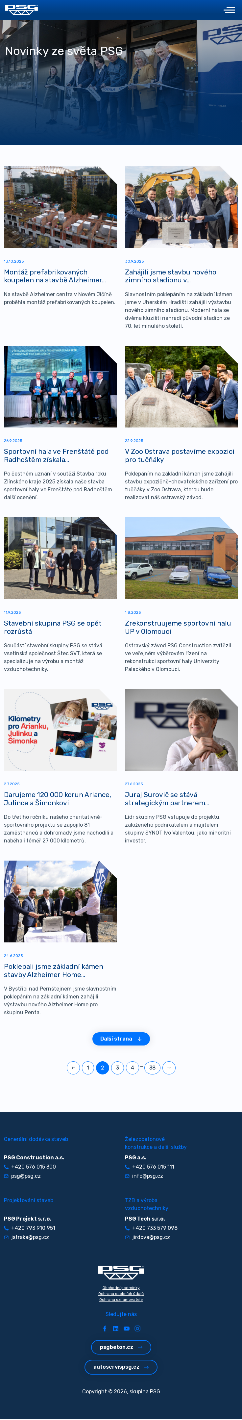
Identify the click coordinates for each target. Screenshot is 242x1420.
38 (152, 1069)
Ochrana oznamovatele (121, 1301)
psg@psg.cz (22, 1178)
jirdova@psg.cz (147, 1239)
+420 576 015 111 (149, 1168)
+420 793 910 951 (29, 1229)
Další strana (121, 1040)
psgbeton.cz (121, 1349)
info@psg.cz (144, 1178)
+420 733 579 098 (151, 1229)
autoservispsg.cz (121, 1368)
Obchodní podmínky (121, 1289)
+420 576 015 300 (30, 1168)
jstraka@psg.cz (26, 1239)
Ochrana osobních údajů (121, 1295)
